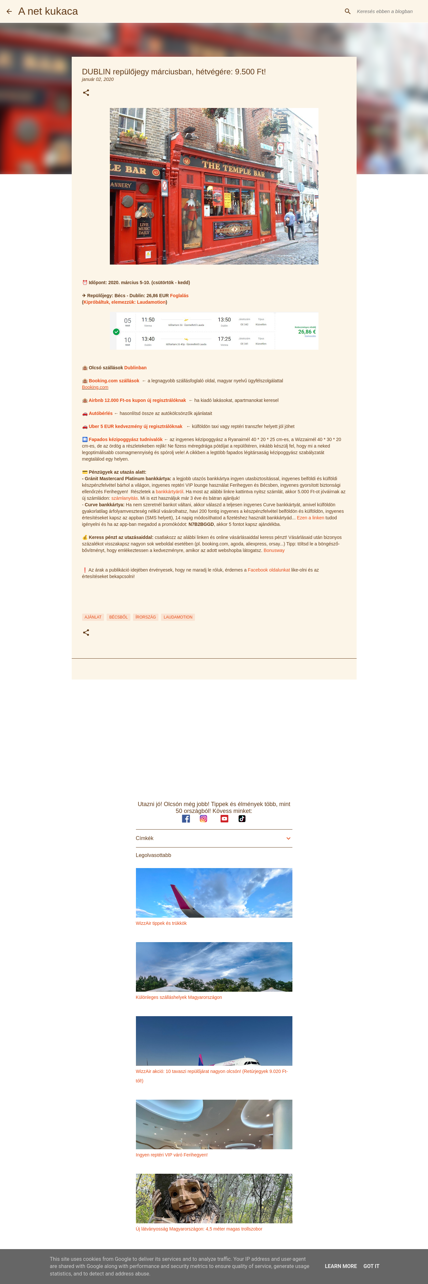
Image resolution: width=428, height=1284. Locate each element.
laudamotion (178, 617)
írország (146, 617)
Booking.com (95, 387)
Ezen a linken (310, 517)
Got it (371, 1266)
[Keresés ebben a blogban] (388, 11)
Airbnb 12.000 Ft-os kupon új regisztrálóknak (137, 400)
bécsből (118, 617)
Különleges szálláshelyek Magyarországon (179, 997)
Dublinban (135, 367)
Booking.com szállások (114, 380)
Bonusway (274, 550)
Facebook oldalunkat (269, 570)
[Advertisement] (214, 735)
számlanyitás (124, 498)
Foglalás (179, 295)
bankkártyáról (169, 491)
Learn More (341, 1266)
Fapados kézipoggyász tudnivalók (125, 439)
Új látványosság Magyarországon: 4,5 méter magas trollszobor (199, 1228)
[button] (86, 93)
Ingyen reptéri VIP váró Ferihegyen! (172, 1154)
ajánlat (93, 617)
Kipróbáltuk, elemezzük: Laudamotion (124, 302)
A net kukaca (48, 11)
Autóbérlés (100, 413)
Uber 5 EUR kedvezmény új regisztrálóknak (135, 426)
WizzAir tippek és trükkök (161, 923)
